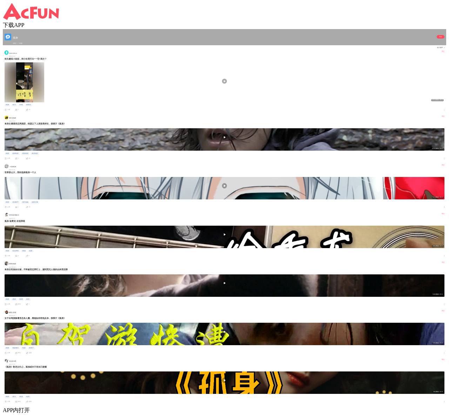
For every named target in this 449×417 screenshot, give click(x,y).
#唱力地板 (25, 202)
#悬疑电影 (25, 153)
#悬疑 (14, 299)
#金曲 (27, 396)
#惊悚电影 (15, 153)
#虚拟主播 (35, 202)
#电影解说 (15, 348)
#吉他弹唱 (15, 251)
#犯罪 (27, 299)
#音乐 (14, 104)
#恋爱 (30, 251)
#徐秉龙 (28, 104)
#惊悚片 (31, 348)
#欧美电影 (35, 153)
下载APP (13, 25)
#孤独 (24, 251)
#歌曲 (21, 396)
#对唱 (21, 104)
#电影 (24, 348)
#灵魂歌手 (15, 202)
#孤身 (7, 104)
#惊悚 (21, 299)
